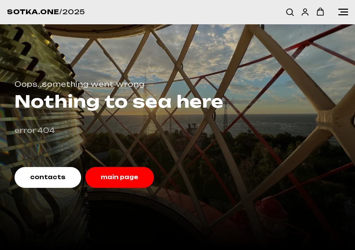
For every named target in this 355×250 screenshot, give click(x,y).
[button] (290, 12)
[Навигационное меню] (343, 12)
